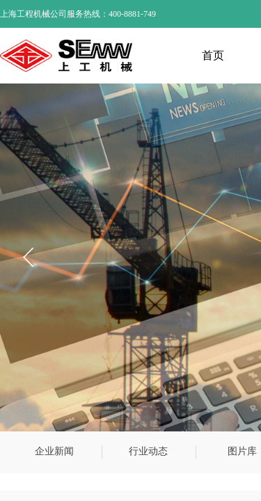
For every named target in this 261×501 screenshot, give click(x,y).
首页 (213, 55)
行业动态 (148, 451)
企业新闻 (54, 451)
